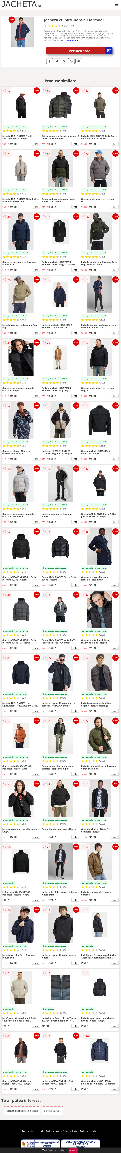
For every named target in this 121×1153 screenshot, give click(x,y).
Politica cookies (89, 1131)
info (36, 143)
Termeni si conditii (32, 1131)
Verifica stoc (91, 50)
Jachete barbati (52, 1110)
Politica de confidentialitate (62, 1131)
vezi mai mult (72, 39)
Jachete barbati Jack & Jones (22, 1110)
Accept (73, 1150)
